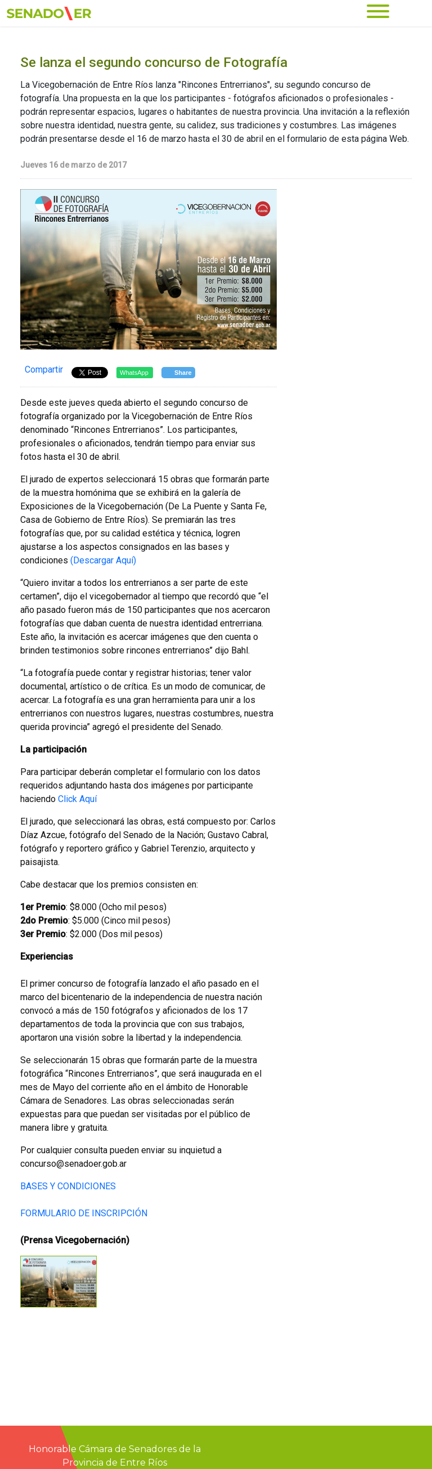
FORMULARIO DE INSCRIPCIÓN (83, 1213)
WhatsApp (134, 372)
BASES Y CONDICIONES (68, 1186)
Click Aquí (77, 799)
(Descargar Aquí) (103, 560)
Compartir (44, 369)
